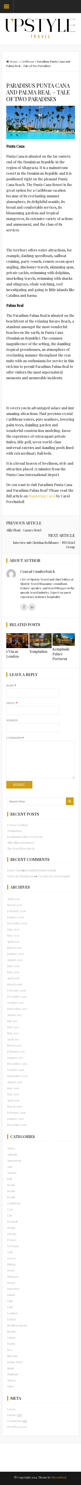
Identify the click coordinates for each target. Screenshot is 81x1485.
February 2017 (16, 1051)
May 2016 (13, 1094)
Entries (14, 1415)
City (9, 1215)
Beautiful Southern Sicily (40, 870)
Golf (10, 1252)
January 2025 (15, 954)
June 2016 (13, 1088)
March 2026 (14, 905)
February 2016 (16, 1112)
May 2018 (13, 972)
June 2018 (13, 966)
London (12, 1313)
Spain (10, 1368)
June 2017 (13, 1027)
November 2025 (17, 923)
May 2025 (13, 935)
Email (11, 703)
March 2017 (14, 1045)
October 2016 (15, 1070)
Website (12, 720)
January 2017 (15, 1057)
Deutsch (12, 1221)
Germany (13, 1246)
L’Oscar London (12, 654)
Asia (9, 1166)
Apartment (14, 1160)
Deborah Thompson (20, 876)
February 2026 (16, 911)
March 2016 (14, 1106)
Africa (11, 1148)
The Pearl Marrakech (21, 848)
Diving (11, 1227)
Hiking (11, 1264)
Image (11, 1282)
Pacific (11, 1343)
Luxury (11, 1319)
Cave (10, 1209)
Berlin (11, 1191)
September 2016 (17, 1076)
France (11, 1240)
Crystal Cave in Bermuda (54, 876)
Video (10, 1386)
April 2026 (13, 899)
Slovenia (12, 1356)
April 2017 (13, 1039)
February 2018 (16, 990)
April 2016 (13, 1100)
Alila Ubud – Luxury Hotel (23, 530)
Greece (11, 1258)
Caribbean (27, 61)
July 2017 (12, 1021)
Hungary (13, 1276)
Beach (11, 1185)
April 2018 (13, 978)
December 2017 (17, 996)
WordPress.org (17, 1427)
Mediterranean (17, 1325)
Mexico (11, 1331)
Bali (9, 1179)
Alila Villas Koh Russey (21, 842)
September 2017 (17, 1008)
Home (12, 61)
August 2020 (15, 960)
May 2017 (13, 1033)
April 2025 (13, 941)
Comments (15, 737)
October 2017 (15, 1002)
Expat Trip (14, 870)
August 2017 (14, 1015)
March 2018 (14, 984)
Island (11, 1295)
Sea (9, 1350)
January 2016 (15, 1118)
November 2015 (17, 1125)
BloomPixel (58, 1477)
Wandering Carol (42, 496)
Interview (13, 1288)
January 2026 (15, 917)
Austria (11, 1172)
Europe (12, 1234)
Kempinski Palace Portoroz (60, 654)
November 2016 (17, 1063)
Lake (10, 1307)
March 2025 (14, 947)
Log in (11, 1409)
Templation (38, 651)
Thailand (12, 1374)
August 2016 (14, 1082)
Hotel (10, 1270)
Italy (10, 1301)
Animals (12, 1154)
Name (11, 685)
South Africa (15, 1362)
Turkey (11, 1380)
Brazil (11, 1197)
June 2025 (13, 929)
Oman (11, 1337)
